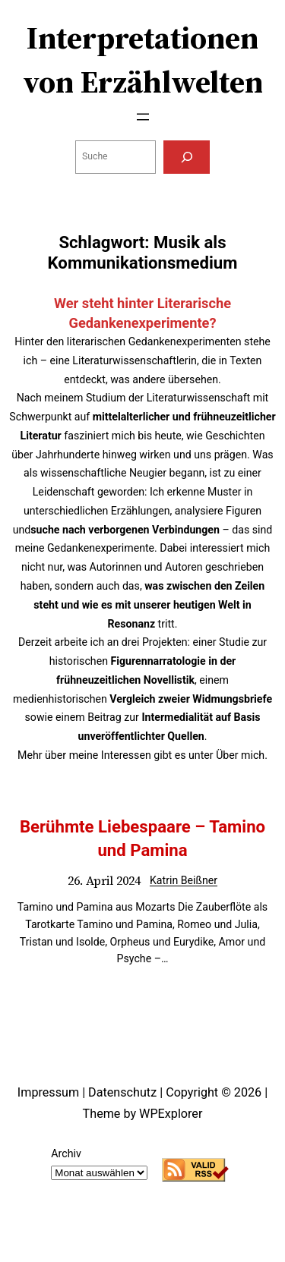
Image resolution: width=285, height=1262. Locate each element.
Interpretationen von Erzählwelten (143, 60)
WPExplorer (170, 1113)
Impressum (48, 1092)
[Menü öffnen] (143, 117)
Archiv (66, 1153)
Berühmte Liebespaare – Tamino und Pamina (142, 838)
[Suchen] (186, 157)
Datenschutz (122, 1092)
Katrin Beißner (183, 880)
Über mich (240, 755)
